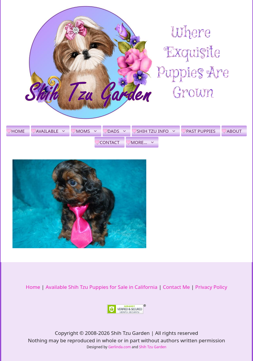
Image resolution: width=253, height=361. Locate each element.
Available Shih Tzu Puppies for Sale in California (101, 287)
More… (144, 142)
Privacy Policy (211, 287)
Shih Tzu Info (158, 131)
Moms (88, 131)
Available (53, 131)
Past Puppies (200, 131)
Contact (110, 142)
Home (18, 131)
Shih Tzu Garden (152, 346)
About (234, 131)
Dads (119, 131)
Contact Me (176, 287)
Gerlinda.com (119, 346)
